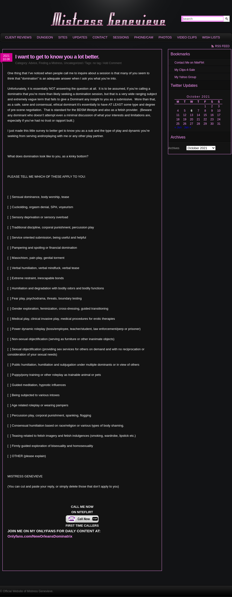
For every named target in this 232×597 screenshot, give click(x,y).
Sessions (121, 37)
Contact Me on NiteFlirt (189, 62)
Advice (33, 63)
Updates (80, 37)
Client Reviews (18, 37)
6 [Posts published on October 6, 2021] (191, 110)
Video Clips (187, 37)
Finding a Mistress (50, 63)
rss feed (222, 46)
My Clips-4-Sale (184, 70)
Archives (173, 148)
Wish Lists (211, 37)
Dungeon (45, 37)
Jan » (187, 127)
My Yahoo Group (185, 77)
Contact (100, 37)
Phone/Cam (143, 37)
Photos (165, 37)
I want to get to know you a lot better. (57, 57)
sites (62, 37)
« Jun (177, 127)
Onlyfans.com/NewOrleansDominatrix (39, 536)
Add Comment (112, 63)
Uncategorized (73, 63)
